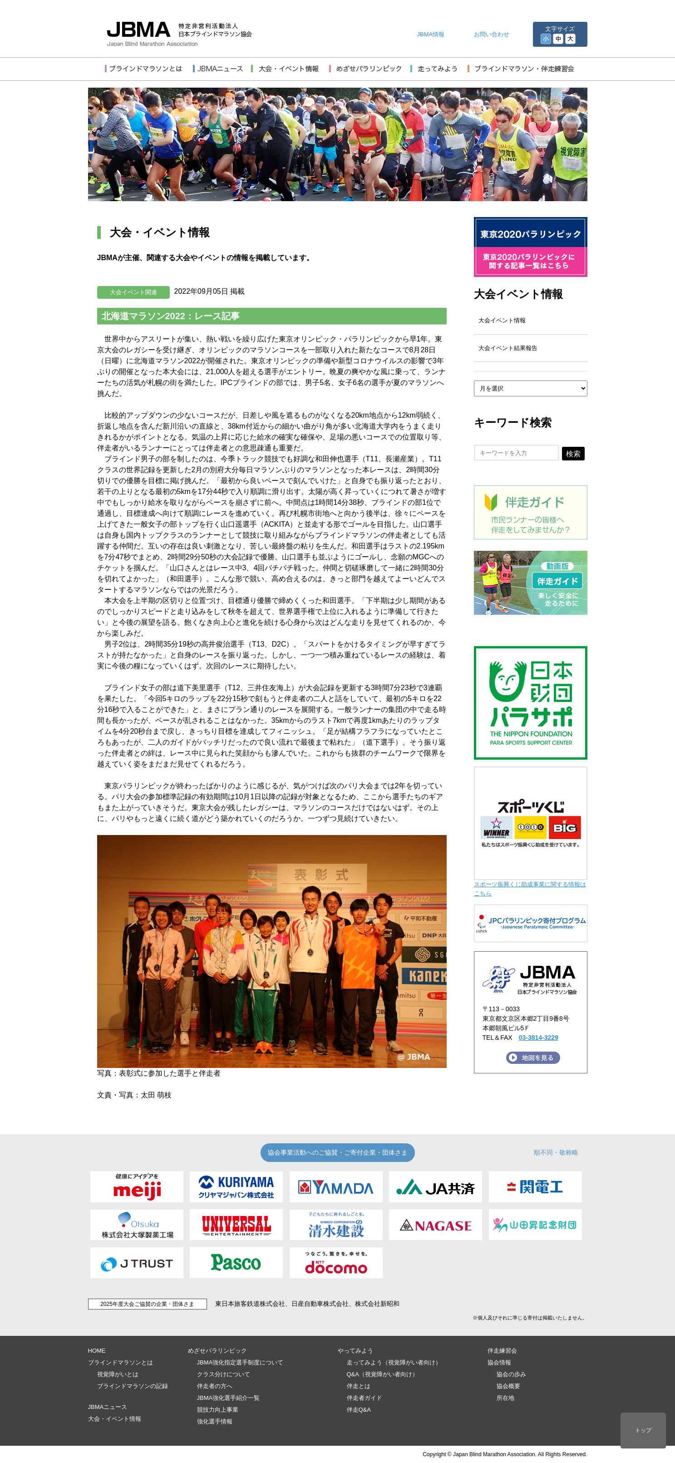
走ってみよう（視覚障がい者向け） (394, 1362)
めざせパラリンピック (217, 1350)
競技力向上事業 (217, 1409)
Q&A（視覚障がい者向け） (382, 1374)
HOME (97, 1350)
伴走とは (358, 1386)
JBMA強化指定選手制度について (240, 1362)
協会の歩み (511, 1374)
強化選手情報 (214, 1421)
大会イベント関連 (133, 292)
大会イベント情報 (518, 294)
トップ (643, 1430)
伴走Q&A (359, 1409)
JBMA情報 (431, 34)
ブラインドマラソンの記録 (132, 1386)
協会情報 (499, 1362)
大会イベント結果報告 (507, 348)
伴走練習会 (502, 1350)
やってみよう (355, 1350)
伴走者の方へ (214, 1386)
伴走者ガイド (364, 1397)
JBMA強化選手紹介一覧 (228, 1397)
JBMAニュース (108, 1407)
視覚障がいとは (117, 1374)
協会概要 (508, 1386)
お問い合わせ (491, 34)
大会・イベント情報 (114, 1418)
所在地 (505, 1397)
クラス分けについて (223, 1374)
